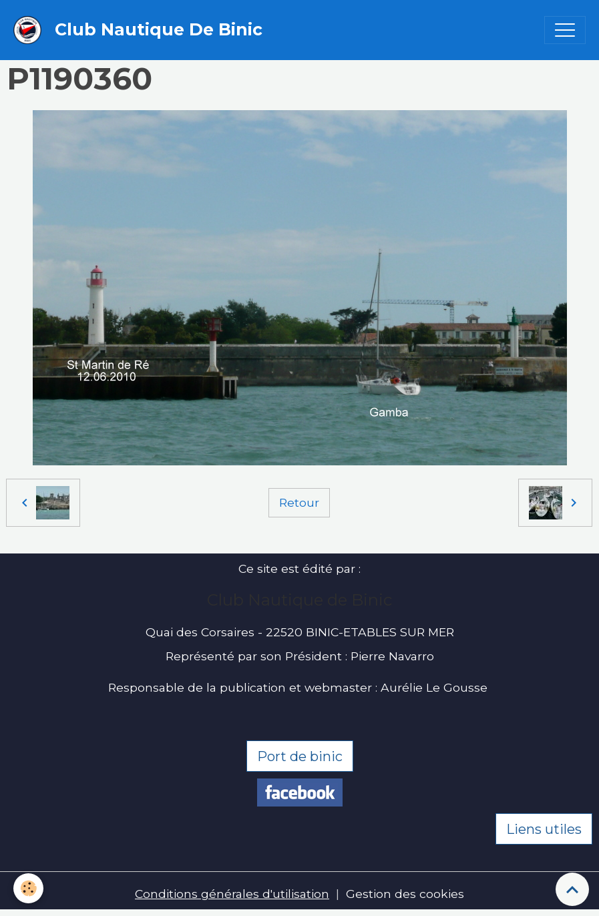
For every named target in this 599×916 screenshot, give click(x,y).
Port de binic (300, 756)
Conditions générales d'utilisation (232, 894)
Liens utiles (544, 829)
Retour (299, 502)
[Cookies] (28, 888)
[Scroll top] (572, 889)
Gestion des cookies (405, 894)
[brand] (141, 30)
